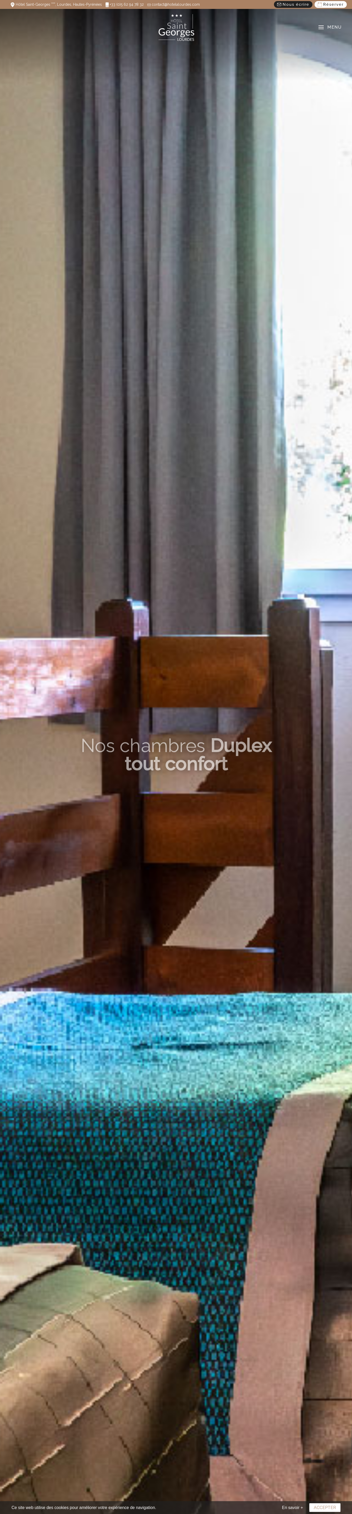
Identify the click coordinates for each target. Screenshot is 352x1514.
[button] (330, 27)
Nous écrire (293, 4)
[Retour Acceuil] (176, 27)
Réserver (331, 4)
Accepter (325, 1507)
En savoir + (292, 1507)
